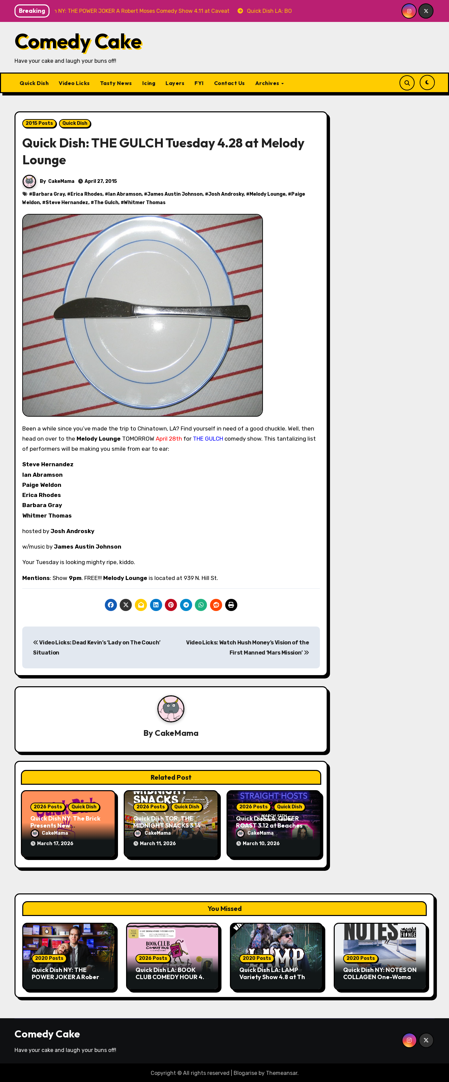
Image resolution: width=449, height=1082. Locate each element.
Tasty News (116, 83)
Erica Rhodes (86, 194)
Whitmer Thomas (145, 202)
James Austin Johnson (175, 194)
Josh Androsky (226, 194)
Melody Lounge (267, 194)
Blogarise (245, 1072)
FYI (199, 83)
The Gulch (106, 202)
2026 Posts (48, 807)
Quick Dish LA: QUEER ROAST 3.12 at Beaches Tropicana (269, 825)
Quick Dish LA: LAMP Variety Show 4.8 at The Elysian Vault (274, 975)
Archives (268, 83)
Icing (149, 83)
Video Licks (74, 83)
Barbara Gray (48, 194)
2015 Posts (39, 123)
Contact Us (229, 83)
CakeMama (61, 181)
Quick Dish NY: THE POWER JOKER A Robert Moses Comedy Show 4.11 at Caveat (67, 979)
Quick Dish (34, 83)
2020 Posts (49, 957)
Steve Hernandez (67, 202)
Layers (175, 83)
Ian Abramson (125, 194)
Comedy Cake (78, 41)
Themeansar (281, 1072)
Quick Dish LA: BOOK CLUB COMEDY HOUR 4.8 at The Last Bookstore (172, 975)
